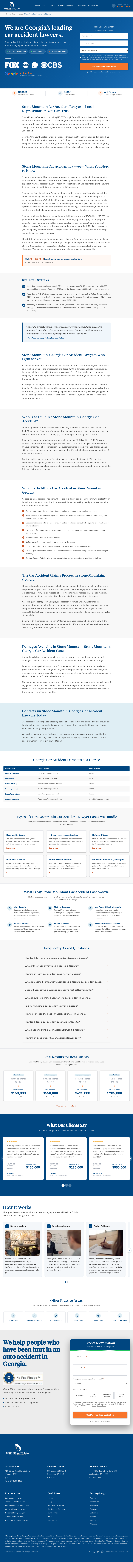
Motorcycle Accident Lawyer (17, 1505)
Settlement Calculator (57, 1509)
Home (8, 14)
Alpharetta (94, 1502)
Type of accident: (83, 1390)
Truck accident (93, 1395)
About (52, 6)
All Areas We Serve (56, 1505)
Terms (111, 59)
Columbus (94, 1513)
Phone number (82, 1368)
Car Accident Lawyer (14, 1498)
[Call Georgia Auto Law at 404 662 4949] (121, 5)
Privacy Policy (118, 59)
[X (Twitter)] (94, 1551)
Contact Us (93, 6)
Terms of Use (123, 1552)
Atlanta (93, 1498)
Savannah (94, 1505)
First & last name (83, 1357)
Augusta (93, 1509)
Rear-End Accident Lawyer (16, 1520)
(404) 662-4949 (36, 259)
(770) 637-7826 (95, 1478)
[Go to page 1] (65, 1282)
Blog (50, 1502)
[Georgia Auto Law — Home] (11, 5)
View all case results (66, 1106)
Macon (93, 1516)
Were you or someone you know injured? (92, 1379)
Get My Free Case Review (104, 66)
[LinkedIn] (98, 1551)
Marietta (93, 1524)
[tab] (63, 1185)
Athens (93, 1520)
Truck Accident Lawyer (15, 1502)
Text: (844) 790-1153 (13, 1481)
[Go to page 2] (67, 1282)
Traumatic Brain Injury (14, 1516)
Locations (40, 6)
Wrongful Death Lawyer (15, 1509)
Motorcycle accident (107, 1395)
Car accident (79, 1395)
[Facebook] (90, 1551)
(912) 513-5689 (53, 1478)
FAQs (50, 1516)
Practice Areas (65, 6)
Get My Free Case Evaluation (100, 1415)
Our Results (81, 6)
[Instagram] (102, 1551)
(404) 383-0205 (11, 1478)
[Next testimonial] (130, 1158)
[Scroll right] (129, 1250)
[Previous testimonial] (3, 1158)
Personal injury (121, 1395)
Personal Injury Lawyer (15, 1513)
